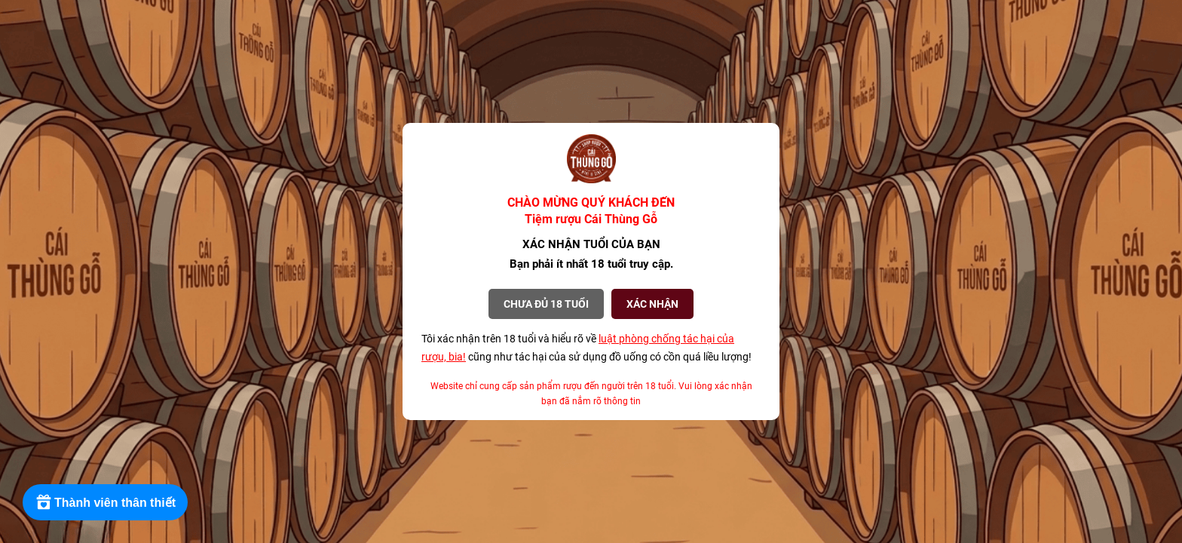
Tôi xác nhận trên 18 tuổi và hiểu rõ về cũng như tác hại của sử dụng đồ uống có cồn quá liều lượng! (586, 348)
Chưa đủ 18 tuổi (546, 304)
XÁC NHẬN (652, 304)
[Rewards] (105, 502)
